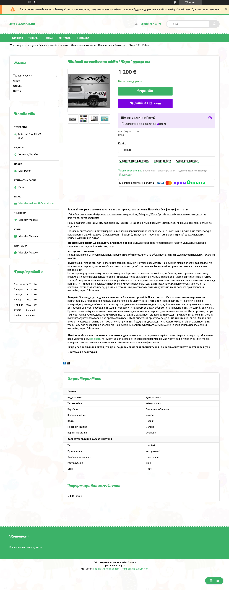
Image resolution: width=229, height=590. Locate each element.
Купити (145, 91)
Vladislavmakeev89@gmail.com (36, 203)
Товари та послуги (25, 45)
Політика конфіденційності (134, 569)
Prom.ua (131, 562)
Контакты (65, 38)
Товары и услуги (22, 75)
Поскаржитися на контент (106, 569)
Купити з (145, 103)
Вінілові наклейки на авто (54, 45)
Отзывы (17, 85)
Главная (17, 38)
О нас (49, 38)
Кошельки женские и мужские (25, 547)
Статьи (17, 91)
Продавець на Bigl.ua (114, 565)
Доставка (83, 38)
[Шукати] (214, 24)
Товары (33, 38)
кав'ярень (95, 338)
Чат (214, 580)
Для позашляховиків (83, 45)
